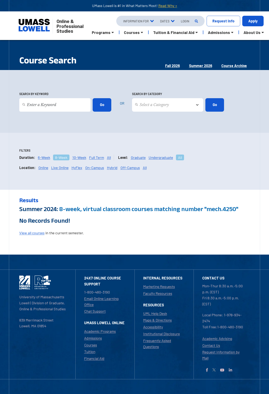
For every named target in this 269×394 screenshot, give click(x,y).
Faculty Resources (157, 293)
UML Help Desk (155, 313)
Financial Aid (94, 358)
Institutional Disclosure (161, 333)
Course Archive (234, 65)
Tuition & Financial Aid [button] (173, 32)
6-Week (44, 157)
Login (185, 21)
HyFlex (76, 167)
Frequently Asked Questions (157, 343)
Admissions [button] (219, 32)
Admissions (93, 338)
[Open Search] (196, 21)
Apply (253, 21)
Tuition (89, 351)
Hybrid (112, 167)
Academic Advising (217, 338)
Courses (90, 345)
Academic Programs (100, 331)
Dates (165, 21)
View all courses (32, 233)
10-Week (79, 157)
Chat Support (95, 311)
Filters (24, 150)
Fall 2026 (172, 65)
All (109, 157)
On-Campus (94, 167)
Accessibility (153, 327)
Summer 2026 (200, 65)
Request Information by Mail (221, 355)
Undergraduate (161, 157)
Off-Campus (130, 167)
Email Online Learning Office (101, 301)
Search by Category (147, 94)
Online (43, 167)
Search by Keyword (33, 94)
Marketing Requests (159, 286)
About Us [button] (252, 32)
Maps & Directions (157, 320)
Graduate (138, 157)
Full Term (96, 157)
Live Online (60, 167)
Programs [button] (101, 32)
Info (223, 21)
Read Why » (167, 5)
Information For (136, 21)
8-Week (61, 157)
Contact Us (211, 345)
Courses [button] (132, 32)
